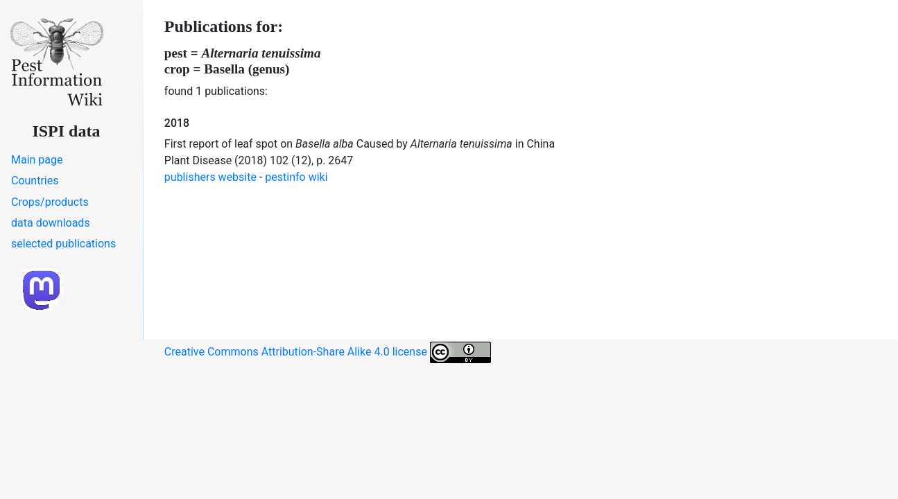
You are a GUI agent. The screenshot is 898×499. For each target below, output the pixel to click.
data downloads (50, 222)
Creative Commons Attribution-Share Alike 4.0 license (327, 352)
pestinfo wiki (296, 177)
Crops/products (50, 202)
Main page (37, 159)
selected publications (63, 243)
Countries (34, 180)
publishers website (210, 177)
